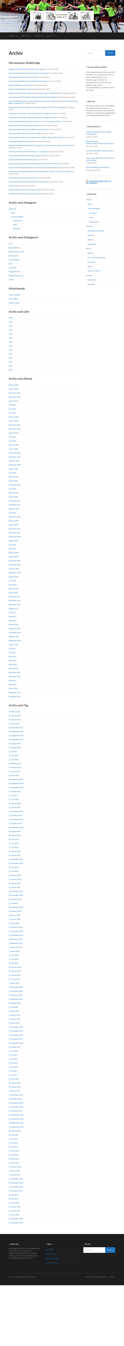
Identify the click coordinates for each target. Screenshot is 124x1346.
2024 (11, 346)
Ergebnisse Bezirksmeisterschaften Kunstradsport (35, 69)
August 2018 (14, 607)
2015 (11, 383)
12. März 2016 (14, 1220)
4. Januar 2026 (15, 761)
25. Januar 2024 (15, 849)
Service (38, 36)
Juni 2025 (12, 432)
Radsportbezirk (15, 290)
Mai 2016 (12, 691)
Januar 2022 (14, 524)
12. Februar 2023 (16, 894)
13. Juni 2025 (14, 794)
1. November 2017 (16, 1091)
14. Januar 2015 (15, 1271)
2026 (11, 337)
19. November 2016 (17, 1158)
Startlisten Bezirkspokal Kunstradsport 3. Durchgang (38, 163)
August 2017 (14, 641)
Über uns (25, 36)
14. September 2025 (17, 773)
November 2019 (15, 561)
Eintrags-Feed (51, 1314)
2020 (11, 362)
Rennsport (17, 245)
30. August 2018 (15, 1053)
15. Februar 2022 (16, 924)
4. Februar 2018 (15, 1066)
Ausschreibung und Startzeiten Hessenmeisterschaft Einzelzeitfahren (42, 102)
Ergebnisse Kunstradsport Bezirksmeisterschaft (35, 133)
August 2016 (14, 678)
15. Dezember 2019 (17, 974)
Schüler (12, 298)
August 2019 (14, 570)
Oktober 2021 (14, 536)
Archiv (90, 266)
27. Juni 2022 (14, 911)
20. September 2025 (17, 769)
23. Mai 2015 (14, 1254)
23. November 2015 (17, 1241)
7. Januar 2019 (15, 1032)
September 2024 (15, 453)
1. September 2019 (16, 995)
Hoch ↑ (112, 1338)
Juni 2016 (12, 687)
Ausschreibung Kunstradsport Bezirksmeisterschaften (38, 197)
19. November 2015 (17, 1246)
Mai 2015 (12, 716)
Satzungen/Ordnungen (96, 231)
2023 (11, 350)
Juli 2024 (12, 461)
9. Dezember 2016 (16, 1154)
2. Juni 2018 (13, 1057)
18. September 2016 (17, 1179)
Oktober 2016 (14, 670)
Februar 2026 (14, 407)
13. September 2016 (17, 1183)
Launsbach (13, 286)
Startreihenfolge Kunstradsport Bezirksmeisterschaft (37, 137)
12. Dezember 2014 (17, 1279)
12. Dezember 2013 (17, 1283)
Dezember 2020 (15, 545)
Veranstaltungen (17, 233)
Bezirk (13, 229)
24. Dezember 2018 (17, 1037)
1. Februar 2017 (15, 1145)
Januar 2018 (14, 624)
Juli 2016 (12, 683)
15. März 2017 (14, 1133)
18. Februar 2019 (16, 1020)
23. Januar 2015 (15, 1266)
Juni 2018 (12, 612)
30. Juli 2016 (14, 1191)
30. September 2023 (17, 869)
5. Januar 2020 (15, 970)
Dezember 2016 (15, 662)
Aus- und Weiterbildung (96, 257)
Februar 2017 (14, 658)
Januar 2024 (14, 474)
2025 (11, 341)
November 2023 (15, 482)
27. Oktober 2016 (16, 1166)
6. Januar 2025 (15, 815)
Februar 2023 (14, 503)
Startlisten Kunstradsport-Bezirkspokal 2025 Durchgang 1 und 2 (40, 125)
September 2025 (15, 419)
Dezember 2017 (15, 628)
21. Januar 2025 (15, 811)
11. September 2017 (17, 1095)
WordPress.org (51, 1323)
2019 (11, 366)
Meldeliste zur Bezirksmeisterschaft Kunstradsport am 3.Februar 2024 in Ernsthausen (42, 187)
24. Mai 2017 (14, 1116)
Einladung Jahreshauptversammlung (31, 193)
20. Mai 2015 (14, 1258)
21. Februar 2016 (16, 1225)
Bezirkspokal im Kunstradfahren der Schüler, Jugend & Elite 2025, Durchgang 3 (41, 115)
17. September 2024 (17, 828)
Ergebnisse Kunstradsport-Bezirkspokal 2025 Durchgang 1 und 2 (39, 120)
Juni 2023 (12, 499)
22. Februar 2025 (16, 803)
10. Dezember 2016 (17, 1149)
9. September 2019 (16, 991)
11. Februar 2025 (16, 807)
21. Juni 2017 (14, 1103)
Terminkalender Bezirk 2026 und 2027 (31, 77)
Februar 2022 (14, 520)
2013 (11, 391)
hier (110, 75)
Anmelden (50, 1310)
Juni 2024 (12, 465)
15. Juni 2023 (14, 886)
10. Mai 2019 (14, 1012)
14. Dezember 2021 (17, 936)
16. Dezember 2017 (17, 1078)
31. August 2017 (15, 1099)
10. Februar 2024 (16, 844)
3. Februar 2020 (15, 961)
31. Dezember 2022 (17, 903)
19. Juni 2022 (14, 915)
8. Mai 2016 (13, 1204)
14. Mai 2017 (14, 1120)
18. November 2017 (17, 1087)
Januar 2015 (14, 725)
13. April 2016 (14, 1208)
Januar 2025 (14, 444)
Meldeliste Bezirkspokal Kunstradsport (33, 209)
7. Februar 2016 (15, 1229)
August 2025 (14, 424)
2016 (11, 379)
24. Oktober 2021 (16, 945)
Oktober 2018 (14, 599)
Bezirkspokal (14, 273)
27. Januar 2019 (15, 1024)
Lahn (11, 281)
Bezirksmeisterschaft (17, 269)
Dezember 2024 (15, 449)
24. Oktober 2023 (16, 865)
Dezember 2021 (15, 528)
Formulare (91, 262)
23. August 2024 (15, 832)
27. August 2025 (15, 782)
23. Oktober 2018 (16, 1045)
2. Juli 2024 (13, 836)
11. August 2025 (15, 786)
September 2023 (15, 490)
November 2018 (15, 595)
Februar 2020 (14, 549)
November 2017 (15, 633)
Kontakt (50, 36)
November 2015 (15, 712)
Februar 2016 (14, 704)
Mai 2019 (12, 578)
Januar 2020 (14, 553)
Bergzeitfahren (15, 265)
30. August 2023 (15, 874)
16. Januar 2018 (15, 1070)
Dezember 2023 (15, 478)
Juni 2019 (12, 574)
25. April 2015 (14, 1262)
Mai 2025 (12, 436)
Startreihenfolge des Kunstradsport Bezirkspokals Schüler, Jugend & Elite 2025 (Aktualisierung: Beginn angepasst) (39, 108)
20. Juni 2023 (14, 882)
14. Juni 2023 (14, 890)
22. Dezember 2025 (17, 765)
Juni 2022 (12, 516)
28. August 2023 (15, 878)
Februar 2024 (14, 470)
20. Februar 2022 (16, 920)
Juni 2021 (12, 541)
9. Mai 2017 (13, 1124)
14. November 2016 (17, 1162)
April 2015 (13, 720)
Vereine (90, 240)
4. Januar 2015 (15, 1275)
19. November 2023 (17, 861)
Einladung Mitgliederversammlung (31, 152)
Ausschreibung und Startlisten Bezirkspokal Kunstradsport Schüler (40, 175)
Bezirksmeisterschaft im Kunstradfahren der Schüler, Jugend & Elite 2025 (41, 146)
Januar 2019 (14, 587)
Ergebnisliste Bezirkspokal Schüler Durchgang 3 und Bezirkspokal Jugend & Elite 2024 (42, 157)
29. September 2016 (17, 1170)
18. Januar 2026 (15, 757)
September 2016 (15, 674)
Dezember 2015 (15, 708)
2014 (11, 387)
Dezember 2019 (15, 557)
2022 (11, 354)
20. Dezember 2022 (17, 907)
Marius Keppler (15, 313)
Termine (90, 253)
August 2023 (14, 495)
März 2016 (13, 699)
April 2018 (13, 616)
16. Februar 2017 (16, 1141)
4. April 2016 (14, 1212)
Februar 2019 (14, 582)
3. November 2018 (16, 1041)
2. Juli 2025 (13, 790)
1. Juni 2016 (13, 1200)
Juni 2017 (12, 645)
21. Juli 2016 (14, 1195)
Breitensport (18, 237)
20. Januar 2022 (15, 928)
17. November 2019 (17, 978)
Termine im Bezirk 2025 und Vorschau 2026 (33, 141)
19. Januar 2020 (15, 966)
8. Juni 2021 (13, 949)
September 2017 (15, 637)
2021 (11, 358)
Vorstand (91, 235)
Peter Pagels (14, 318)
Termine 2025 (23, 201)
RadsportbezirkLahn (17, 294)
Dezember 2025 (15, 415)
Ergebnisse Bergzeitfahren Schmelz (31, 90)
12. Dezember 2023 (17, 853)
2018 (11, 371)
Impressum (92, 280)
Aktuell (12, 36)
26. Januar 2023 (15, 899)
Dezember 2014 (15, 729)
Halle (15, 241)
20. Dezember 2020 (17, 953)
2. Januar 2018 (15, 1074)
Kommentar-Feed (52, 1319)
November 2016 (15, 666)
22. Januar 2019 (15, 1028)
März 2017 (13, 653)
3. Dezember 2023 (16, 857)
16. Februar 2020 (16, 957)
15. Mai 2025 (14, 798)
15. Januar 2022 (15, 932)
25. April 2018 (14, 1062)
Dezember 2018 (15, 591)
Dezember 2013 (15, 733)
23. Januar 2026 (15, 752)
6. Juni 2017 (13, 1108)
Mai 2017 (12, 649)
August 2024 (14, 457)
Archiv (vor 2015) (94, 271)
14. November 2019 (17, 982)
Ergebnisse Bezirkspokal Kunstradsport (29, 171)
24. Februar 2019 (16, 1016)
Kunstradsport (14, 277)
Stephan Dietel (14, 322)
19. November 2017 (17, 1083)
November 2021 (15, 532)
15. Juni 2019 (14, 1007)
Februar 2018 (14, 620)
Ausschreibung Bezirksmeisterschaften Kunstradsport (36, 82)
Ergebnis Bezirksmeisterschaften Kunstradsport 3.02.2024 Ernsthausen (42, 180)
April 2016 (13, 695)
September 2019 (15, 566)
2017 (11, 261)
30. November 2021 (17, 940)
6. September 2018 (16, 1049)
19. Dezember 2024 (17, 819)
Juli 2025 (12, 428)
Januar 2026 (14, 411)
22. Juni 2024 (14, 840)
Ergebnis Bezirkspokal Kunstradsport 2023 (33, 205)
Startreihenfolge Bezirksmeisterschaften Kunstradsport (37, 73)
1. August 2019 (15, 999)
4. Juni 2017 (13, 1112)
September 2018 (15, 603)
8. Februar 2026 (15, 748)
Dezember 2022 (15, 511)
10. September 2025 (17, 777)
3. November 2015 (16, 1250)
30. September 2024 (17, 823)
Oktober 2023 (14, 486)
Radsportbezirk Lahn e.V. (25, 1338)
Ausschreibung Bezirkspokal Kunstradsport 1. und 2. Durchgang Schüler (43, 129)
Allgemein (13, 225)
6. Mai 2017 (13, 1129)
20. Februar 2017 (16, 1137)
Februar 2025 (14, 440)
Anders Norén (101, 1338)
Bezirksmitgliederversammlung (30, 86)
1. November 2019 (16, 986)
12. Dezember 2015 (17, 1237)
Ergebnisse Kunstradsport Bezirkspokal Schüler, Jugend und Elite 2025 (42, 95)
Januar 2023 (14, 507)
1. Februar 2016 (15, 1233)
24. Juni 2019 (14, 1003)
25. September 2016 (17, 1175)
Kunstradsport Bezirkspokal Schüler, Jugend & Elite (36, 167)
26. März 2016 (14, 1216)
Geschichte (92, 244)
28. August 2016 (15, 1187)
